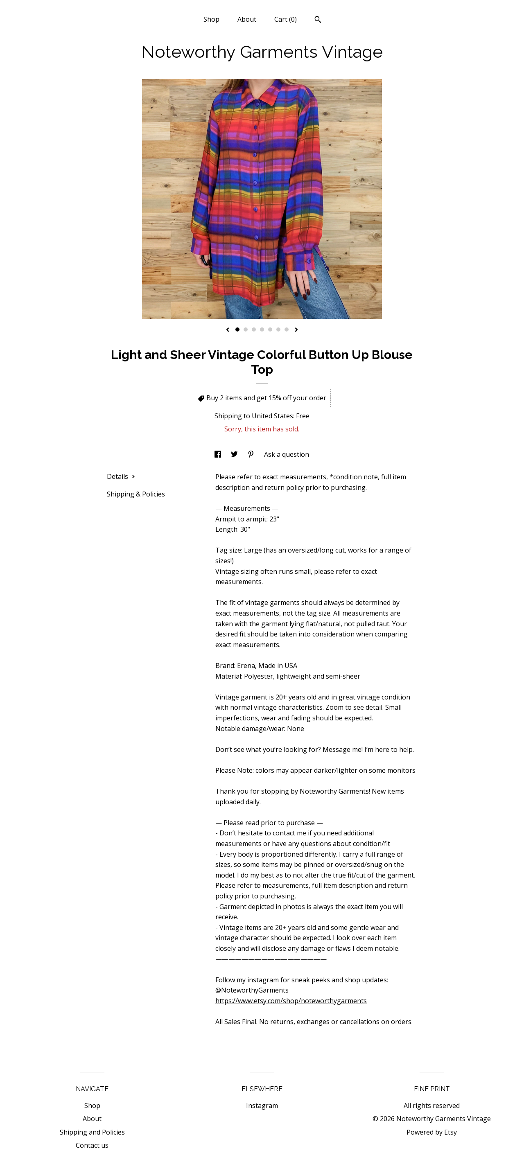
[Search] (318, 20)
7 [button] (287, 329)
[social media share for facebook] (219, 454)
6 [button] (278, 329)
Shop (211, 19)
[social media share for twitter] (235, 454)
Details (121, 476)
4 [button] (262, 329)
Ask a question (286, 454)
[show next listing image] (296, 330)
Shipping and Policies (92, 1132)
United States (272, 415)
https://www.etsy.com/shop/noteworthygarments (291, 1000)
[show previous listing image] (228, 330)
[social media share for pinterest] (252, 454)
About (246, 19)
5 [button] (270, 329)
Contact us (92, 1145)
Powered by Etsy (432, 1132)
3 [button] (254, 329)
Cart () (285, 19)
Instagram (262, 1105)
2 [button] (246, 329)
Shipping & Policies (136, 494)
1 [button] (237, 329)
